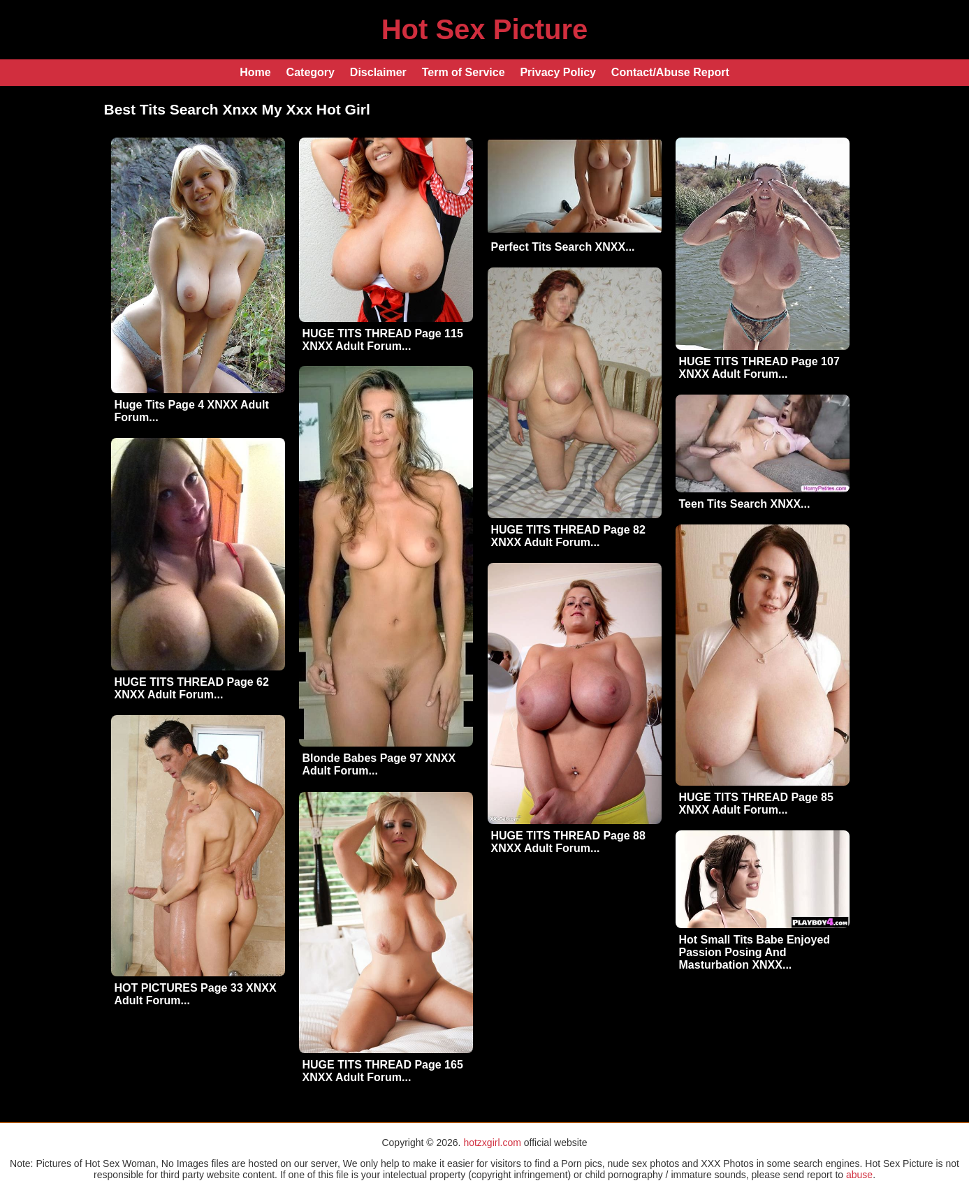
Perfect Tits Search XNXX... (563, 247)
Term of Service (463, 72)
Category (310, 72)
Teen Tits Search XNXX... (744, 504)
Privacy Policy (558, 72)
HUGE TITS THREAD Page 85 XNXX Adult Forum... (756, 803)
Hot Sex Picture (484, 29)
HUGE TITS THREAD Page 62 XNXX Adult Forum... (192, 688)
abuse (859, 1174)
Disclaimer (378, 72)
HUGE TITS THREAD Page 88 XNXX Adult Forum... (568, 842)
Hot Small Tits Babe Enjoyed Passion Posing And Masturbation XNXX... (755, 952)
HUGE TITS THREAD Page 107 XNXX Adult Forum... (759, 367)
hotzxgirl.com (491, 1142)
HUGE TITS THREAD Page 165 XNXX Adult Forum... (383, 1071)
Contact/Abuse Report (670, 72)
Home (255, 72)
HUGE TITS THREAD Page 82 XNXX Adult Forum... (568, 536)
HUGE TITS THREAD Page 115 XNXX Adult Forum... (383, 340)
